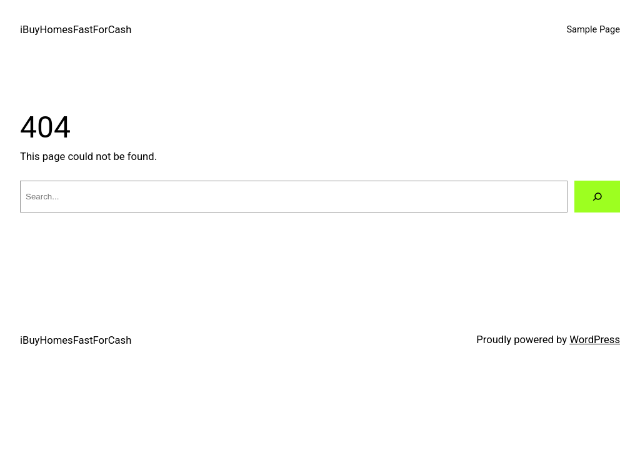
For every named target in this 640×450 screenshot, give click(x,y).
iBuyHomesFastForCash (75, 30)
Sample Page (593, 29)
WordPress (594, 340)
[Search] (597, 196)
